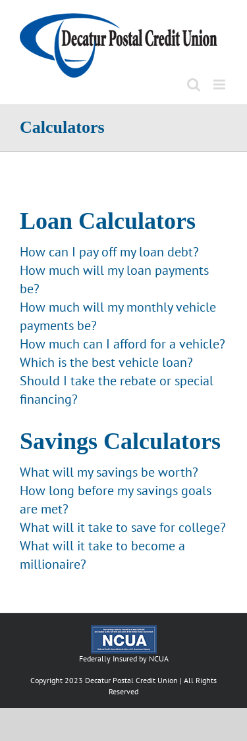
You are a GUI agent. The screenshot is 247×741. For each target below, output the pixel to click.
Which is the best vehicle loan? (106, 362)
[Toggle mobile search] (193, 84)
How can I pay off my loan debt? (109, 251)
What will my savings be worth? (109, 472)
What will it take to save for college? (123, 527)
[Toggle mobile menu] (220, 84)
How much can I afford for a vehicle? (122, 343)
